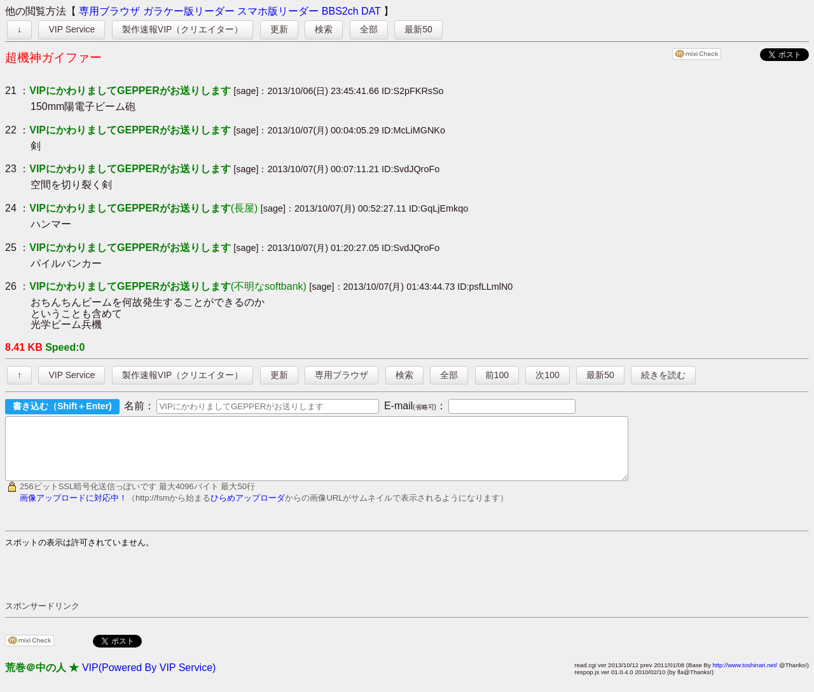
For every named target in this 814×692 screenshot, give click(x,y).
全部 (369, 29)
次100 (547, 375)
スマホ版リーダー (278, 11)
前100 (497, 375)
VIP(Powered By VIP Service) (149, 679)
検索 (324, 29)
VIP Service (71, 29)
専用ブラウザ (109, 11)
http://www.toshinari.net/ (744, 676)
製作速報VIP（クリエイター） (183, 29)
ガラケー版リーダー (189, 11)
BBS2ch (340, 11)
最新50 (418, 29)
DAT (371, 11)
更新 (279, 29)
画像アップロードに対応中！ (73, 509)
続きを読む (663, 375)
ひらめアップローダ (247, 509)
